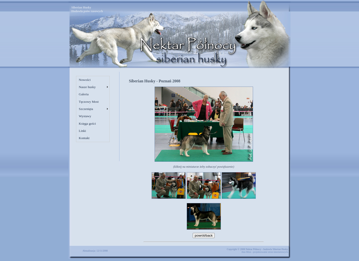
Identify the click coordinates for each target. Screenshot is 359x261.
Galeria (84, 94)
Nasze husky (87, 87)
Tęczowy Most (89, 102)
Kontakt (84, 138)
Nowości (84, 80)
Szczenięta (86, 109)
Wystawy (85, 116)
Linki (82, 131)
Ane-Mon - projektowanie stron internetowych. (264, 252)
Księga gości (87, 123)
